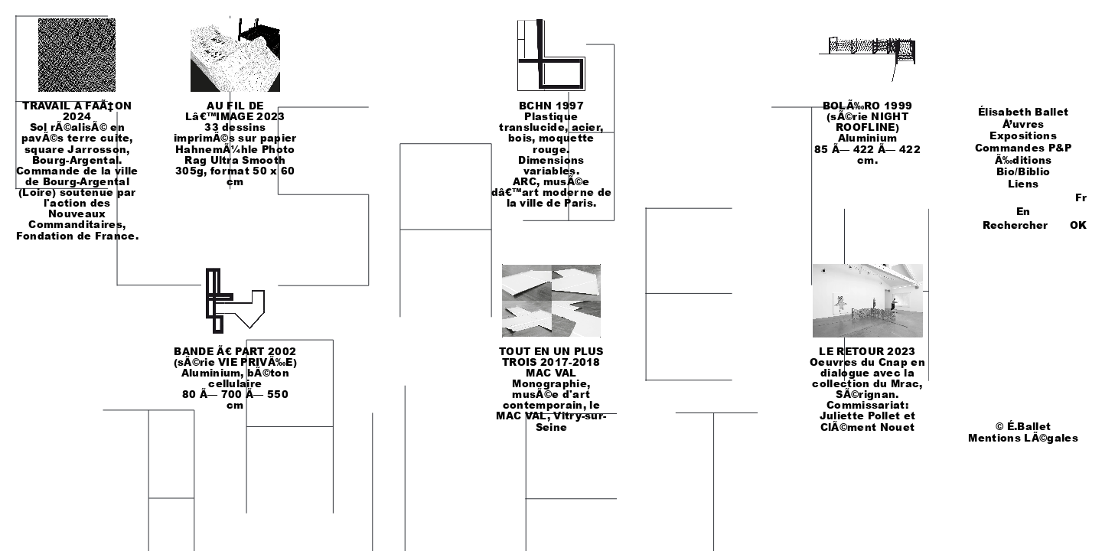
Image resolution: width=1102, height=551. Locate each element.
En (1023, 211)
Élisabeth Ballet (1023, 112)
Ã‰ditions (1023, 160)
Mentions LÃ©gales (1023, 438)
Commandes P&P (1023, 148)
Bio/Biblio (1023, 171)
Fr (1081, 197)
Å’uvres (1024, 124)
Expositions (1023, 135)
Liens (1023, 184)
